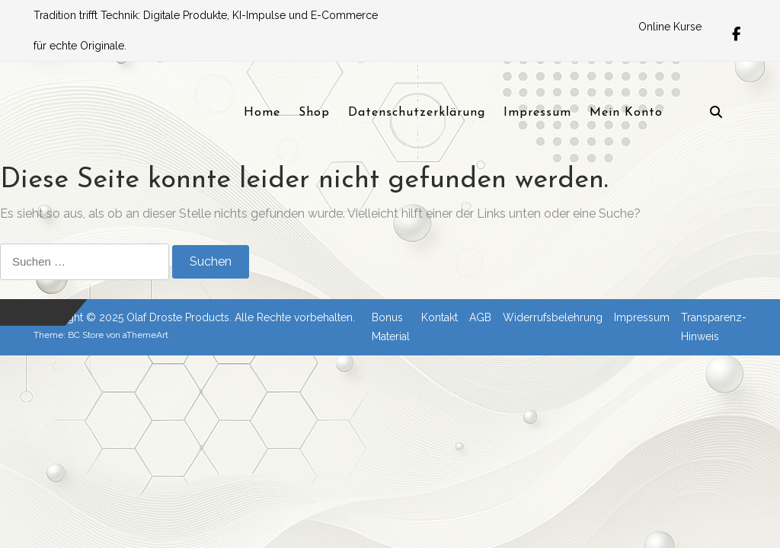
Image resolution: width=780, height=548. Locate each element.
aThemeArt (145, 335)
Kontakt (439, 317)
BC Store (86, 335)
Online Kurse (670, 27)
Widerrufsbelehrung (553, 317)
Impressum (642, 317)
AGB (480, 317)
